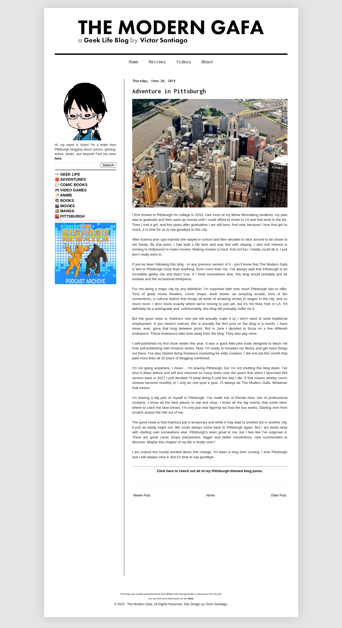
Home (133, 61)
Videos (183, 61)
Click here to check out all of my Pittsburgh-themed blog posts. (210, 471)
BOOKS (67, 200)
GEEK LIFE (70, 174)
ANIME (66, 195)
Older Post (278, 495)
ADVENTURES (73, 179)
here (58, 158)
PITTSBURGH (72, 216)
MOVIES (67, 206)
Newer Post (142, 495)
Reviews (157, 61)
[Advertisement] (209, 538)
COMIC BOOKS (73, 185)
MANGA (67, 211)
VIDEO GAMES (73, 190)
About (207, 61)
